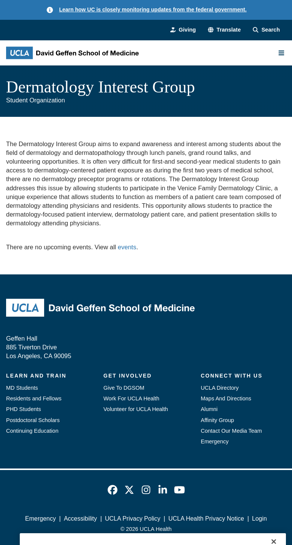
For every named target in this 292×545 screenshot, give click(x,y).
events (127, 247)
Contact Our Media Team (231, 431)
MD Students (22, 388)
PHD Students (23, 409)
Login (259, 518)
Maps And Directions (226, 398)
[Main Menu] (281, 52)
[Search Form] (266, 29)
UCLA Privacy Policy (132, 518)
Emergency (215, 441)
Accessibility (80, 518)
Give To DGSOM (123, 388)
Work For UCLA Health (131, 398)
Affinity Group (217, 420)
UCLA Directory (220, 388)
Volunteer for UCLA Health (135, 409)
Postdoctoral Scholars (33, 420)
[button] (224, 29)
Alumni (209, 409)
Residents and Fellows (34, 398)
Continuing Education (32, 431)
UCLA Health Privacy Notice (206, 518)
